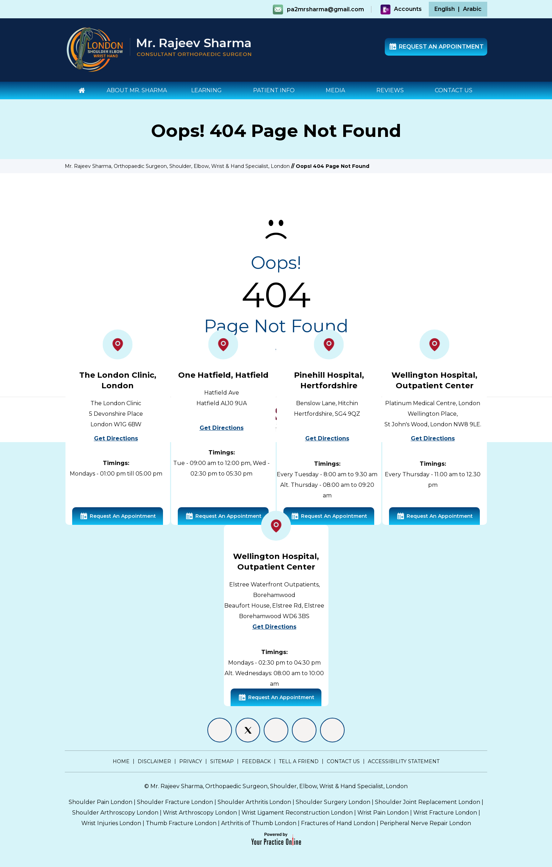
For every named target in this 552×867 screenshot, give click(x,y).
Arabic (472, 9)
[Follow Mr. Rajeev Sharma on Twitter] (247, 730)
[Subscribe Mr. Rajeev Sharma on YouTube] (332, 730)
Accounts (401, 9)
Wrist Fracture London (445, 812)
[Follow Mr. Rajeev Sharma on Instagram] (304, 730)
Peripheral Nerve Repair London (425, 823)
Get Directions (116, 438)
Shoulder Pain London (100, 802)
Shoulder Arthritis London (254, 802)
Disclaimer (154, 761)
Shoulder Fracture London (175, 802)
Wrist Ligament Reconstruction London (297, 812)
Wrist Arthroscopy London (200, 812)
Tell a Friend (299, 761)
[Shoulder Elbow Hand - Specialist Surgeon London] (95, 49)
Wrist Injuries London (111, 823)
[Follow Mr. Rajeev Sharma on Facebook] (219, 730)
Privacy (190, 761)
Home (121, 761)
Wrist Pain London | (385, 812)
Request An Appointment (436, 47)
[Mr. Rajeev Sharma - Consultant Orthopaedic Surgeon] (194, 46)
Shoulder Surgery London (333, 802)
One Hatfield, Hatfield (223, 375)
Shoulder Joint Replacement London (427, 802)
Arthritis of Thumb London (258, 823)
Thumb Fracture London (181, 823)
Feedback (256, 761)
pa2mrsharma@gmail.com (325, 9)
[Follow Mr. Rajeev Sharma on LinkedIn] (276, 730)
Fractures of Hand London (338, 823)
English (444, 9)
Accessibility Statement (403, 761)
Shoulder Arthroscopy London (115, 812)
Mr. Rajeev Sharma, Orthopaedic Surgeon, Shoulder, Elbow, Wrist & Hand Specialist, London (177, 166)
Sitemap (222, 761)
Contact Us (343, 761)
